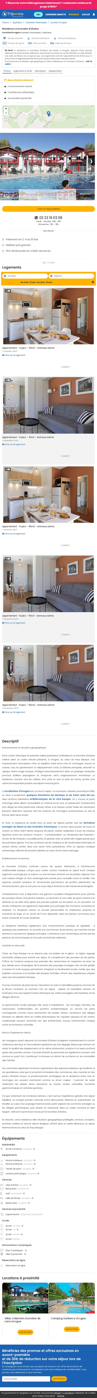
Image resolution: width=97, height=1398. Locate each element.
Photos (7, 71)
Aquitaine (17, 22)
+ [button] (6, 109)
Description (40, 71)
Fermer (60, 1395)
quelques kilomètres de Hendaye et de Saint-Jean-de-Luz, (60, 795)
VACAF (86, 14)
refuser (57, 1392)
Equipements (55, 71)
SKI (38, 14)
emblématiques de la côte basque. (50, 799)
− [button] (6, 113)
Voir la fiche (25, 1332)
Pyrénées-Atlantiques (36, 22)
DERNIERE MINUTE (56, 14)
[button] (64, 14)
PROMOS (74, 14)
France (5, 22)
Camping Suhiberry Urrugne (68, 1318)
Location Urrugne (58, 22)
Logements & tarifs (22, 71)
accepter (69, 1392)
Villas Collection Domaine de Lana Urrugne (22, 1320)
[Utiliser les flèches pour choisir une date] (28, 276)
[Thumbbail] (9, 195)
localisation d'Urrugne (17, 791)
